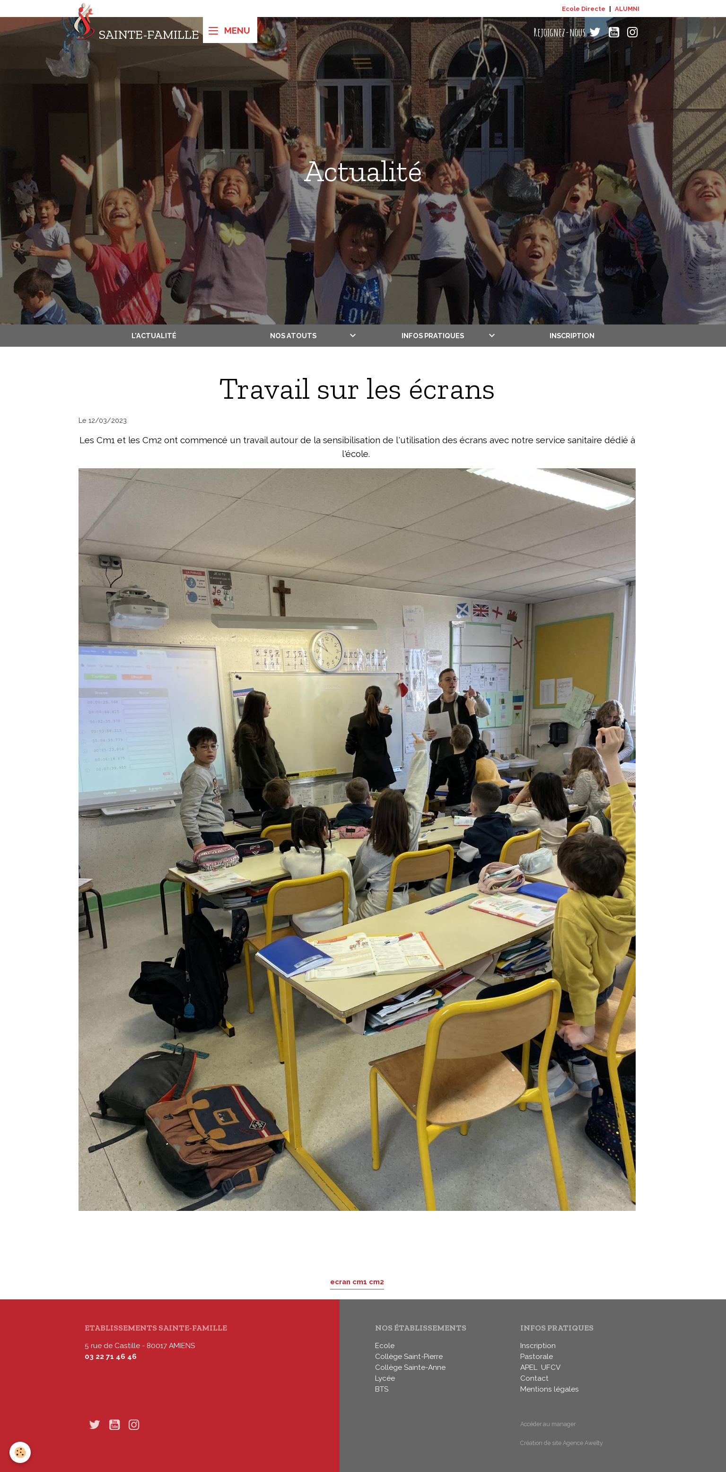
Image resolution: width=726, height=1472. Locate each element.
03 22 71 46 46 (111, 1356)
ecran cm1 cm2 (357, 1282)
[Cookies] (20, 1452)
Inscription (572, 336)
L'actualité (153, 336)
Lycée (385, 1378)
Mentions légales (549, 1389)
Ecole (384, 1345)
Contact (534, 1378)
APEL (528, 1367)
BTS (381, 1389)
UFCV (550, 1367)
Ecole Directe (583, 8)
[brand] (136, 32)
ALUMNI (627, 8)
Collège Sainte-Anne (410, 1367)
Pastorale (536, 1356)
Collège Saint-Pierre (409, 1356)
